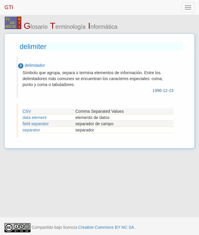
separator (31, 130)
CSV (27, 111)
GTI (8, 7)
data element (34, 117)
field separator (36, 123)
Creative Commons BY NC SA (106, 227)
